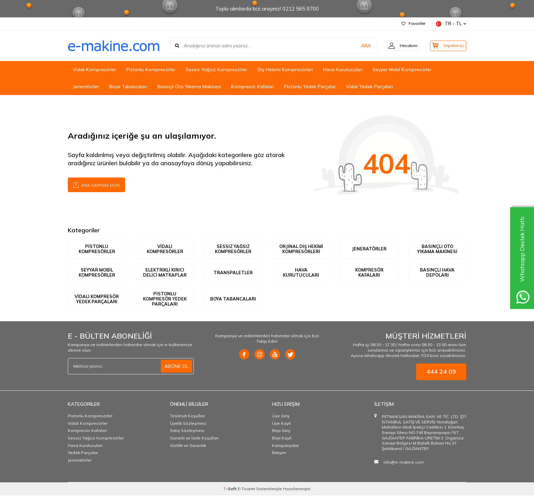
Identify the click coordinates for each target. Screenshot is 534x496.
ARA (360, 46)
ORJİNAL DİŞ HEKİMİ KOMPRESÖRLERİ (301, 249)
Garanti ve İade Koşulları (194, 438)
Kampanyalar (285, 446)
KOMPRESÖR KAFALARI (369, 272)
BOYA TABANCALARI (233, 299)
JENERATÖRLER (369, 248)
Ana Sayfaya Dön (96, 184)
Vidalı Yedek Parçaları (369, 86)
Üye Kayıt (281, 424)
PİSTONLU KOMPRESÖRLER (96, 249)
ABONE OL (176, 367)
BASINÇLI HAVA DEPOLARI (437, 272)
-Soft (230, 489)
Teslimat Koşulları (187, 416)
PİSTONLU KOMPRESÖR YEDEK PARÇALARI (165, 299)
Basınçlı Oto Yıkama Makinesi (189, 86)
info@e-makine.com (403, 463)
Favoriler (413, 23)
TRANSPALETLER (233, 273)
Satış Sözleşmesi (187, 431)
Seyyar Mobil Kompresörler (402, 69)
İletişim (279, 453)
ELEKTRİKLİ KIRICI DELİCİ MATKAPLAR (165, 272)
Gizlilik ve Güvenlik (188, 446)
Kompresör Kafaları (252, 86)
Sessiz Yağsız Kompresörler (216, 69)
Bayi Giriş (281, 431)
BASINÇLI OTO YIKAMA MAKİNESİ (437, 249)
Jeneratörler (86, 86)
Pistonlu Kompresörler (150, 69)
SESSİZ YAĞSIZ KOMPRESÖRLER (233, 249)
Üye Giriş (280, 416)
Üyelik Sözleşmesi (188, 424)
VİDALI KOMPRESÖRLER (164, 249)
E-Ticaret (246, 489)
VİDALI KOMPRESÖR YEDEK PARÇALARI (96, 299)
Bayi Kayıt (282, 438)
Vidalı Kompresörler (94, 69)
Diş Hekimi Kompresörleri (285, 69)
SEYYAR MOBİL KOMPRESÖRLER (96, 272)
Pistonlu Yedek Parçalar (310, 86)
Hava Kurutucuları (342, 69)
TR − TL (451, 24)
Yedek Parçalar (83, 453)
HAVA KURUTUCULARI (301, 272)
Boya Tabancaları (128, 86)
